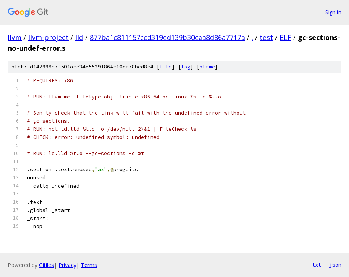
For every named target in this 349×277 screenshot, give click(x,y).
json (335, 264)
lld (79, 37)
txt (316, 264)
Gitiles (46, 265)
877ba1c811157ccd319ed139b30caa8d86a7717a (167, 37)
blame (207, 66)
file (165, 66)
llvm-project (48, 37)
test (266, 37)
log (185, 66)
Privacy (67, 265)
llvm (15, 37)
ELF (285, 37)
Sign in (333, 12)
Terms (89, 265)
